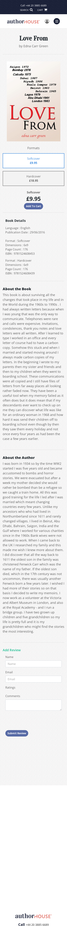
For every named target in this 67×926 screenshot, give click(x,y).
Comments (12, 696)
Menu (57, 20)
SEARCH (26, 10)
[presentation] (32, 720)
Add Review (12, 650)
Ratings (10, 687)
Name (9, 657)
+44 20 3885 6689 (36, 5)
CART (42, 10)
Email (9, 672)
